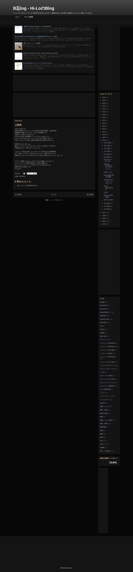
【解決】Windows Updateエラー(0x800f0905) (37, 26)
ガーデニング (104, 339)
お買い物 (103, 336)
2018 (104, 114)
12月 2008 (107, 143)
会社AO (102, 403)
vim (101, 326)
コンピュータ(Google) (107, 350)
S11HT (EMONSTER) (108, 187)
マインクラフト (105, 399)
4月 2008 (107, 157)
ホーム (17, 17)
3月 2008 (107, 203)
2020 (104, 112)
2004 (104, 221)
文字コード (103, 444)
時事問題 (103, 427)
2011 (104, 132)
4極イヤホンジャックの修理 (31, 43)
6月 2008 (107, 154)
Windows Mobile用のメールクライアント (108, 166)
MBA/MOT (23, 176)
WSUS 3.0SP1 (108, 200)
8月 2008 (107, 148)
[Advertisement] (54, 82)
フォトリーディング (106, 396)
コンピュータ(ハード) (107, 369)
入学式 (106, 192)
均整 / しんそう (105, 406)
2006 (104, 215)
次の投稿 (18, 194)
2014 (104, 123)
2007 (104, 212)
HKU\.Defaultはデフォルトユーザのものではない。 (38, 63)
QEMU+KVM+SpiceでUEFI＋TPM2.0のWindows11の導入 (40, 53)
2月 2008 (107, 206)
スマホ (102, 372)
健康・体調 (103, 410)
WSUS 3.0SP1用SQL (108, 196)
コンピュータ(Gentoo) (107, 346)
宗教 (101, 430)
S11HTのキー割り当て (108, 160)
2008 (104, 140)
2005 (104, 218)
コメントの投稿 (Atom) (56, 200)
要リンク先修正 (105, 451)
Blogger (102, 302)
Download (103, 305)
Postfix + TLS (108, 172)
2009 (104, 137)
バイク (102, 393)
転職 (101, 437)
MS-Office (103, 322)
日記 (101, 441)
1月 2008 (107, 209)
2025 (104, 97)
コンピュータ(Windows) (108, 357)
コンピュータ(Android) (107, 343)
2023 (104, 103)
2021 (104, 109)
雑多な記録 (103, 413)
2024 (104, 100)
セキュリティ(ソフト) (107, 382)
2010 (104, 134)
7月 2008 (107, 151)
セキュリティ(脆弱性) (107, 386)
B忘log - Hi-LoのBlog (33, 8)
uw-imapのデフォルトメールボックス (108, 181)
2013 (104, 126)
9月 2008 (107, 145)
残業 (101, 417)
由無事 (102, 447)
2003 (104, 224)
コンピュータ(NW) (106, 353)
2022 (104, 106)
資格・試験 (103, 423)
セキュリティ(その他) (107, 379)
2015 (104, 120)
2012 (104, 129)
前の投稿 (90, 194)
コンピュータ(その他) (107, 362)
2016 (104, 117)
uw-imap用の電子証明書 (108, 176)
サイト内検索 (28, 17)
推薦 (101, 434)
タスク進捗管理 (105, 389)
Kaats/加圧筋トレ (105, 312)
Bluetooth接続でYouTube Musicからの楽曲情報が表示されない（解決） (36, 36)
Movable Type (104, 319)
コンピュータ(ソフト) (107, 365)
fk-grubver (103, 309)
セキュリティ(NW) (106, 375)
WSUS (102, 329)
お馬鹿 (102, 333)
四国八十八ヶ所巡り (106, 420)
